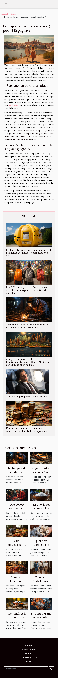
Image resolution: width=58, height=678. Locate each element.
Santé (28, 653)
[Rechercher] (26, 668)
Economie (28, 645)
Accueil (4, 14)
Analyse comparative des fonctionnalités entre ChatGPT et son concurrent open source (27, 362)
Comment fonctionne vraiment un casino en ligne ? (17, 583)
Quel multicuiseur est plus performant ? (17, 546)
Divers (13, 14)
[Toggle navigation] (6, 4)
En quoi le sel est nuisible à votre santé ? (41, 508)
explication (13, 105)
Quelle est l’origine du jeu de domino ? (41, 544)
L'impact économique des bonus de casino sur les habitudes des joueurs (26, 430)
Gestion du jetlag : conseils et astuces (27, 396)
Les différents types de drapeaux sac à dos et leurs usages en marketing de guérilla (28, 290)
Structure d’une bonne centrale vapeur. (41, 617)
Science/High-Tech (27, 657)
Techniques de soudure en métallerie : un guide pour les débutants (28, 326)
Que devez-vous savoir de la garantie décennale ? (17, 510)
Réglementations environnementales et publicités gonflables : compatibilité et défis (28, 252)
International (28, 649)
